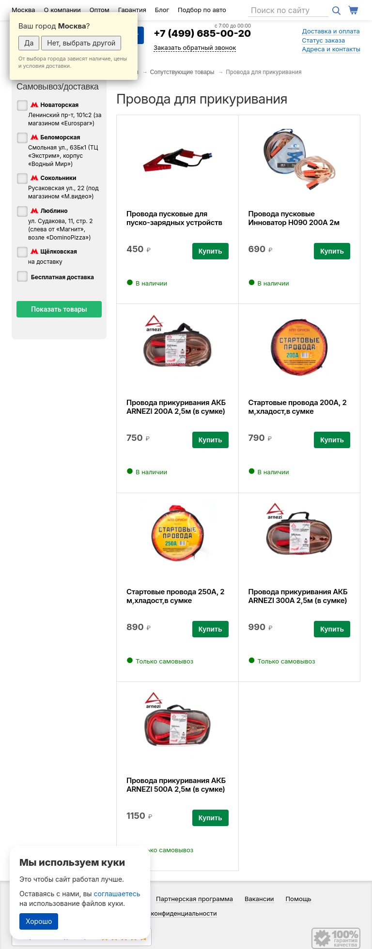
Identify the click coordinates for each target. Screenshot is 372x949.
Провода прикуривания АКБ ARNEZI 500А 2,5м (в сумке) (176, 785)
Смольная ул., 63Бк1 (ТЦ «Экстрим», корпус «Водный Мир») (63, 150)
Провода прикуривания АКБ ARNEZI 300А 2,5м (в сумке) (298, 596)
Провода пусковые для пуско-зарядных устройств (174, 218)
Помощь (298, 899)
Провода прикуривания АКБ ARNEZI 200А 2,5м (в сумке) (176, 407)
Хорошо (39, 921)
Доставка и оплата (331, 31)
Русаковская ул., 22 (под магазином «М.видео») (63, 186)
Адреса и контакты (331, 49)
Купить (210, 251)
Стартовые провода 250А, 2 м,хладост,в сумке (175, 596)
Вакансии (259, 899)
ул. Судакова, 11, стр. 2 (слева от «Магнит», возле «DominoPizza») (60, 223)
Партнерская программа (194, 899)
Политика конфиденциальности (168, 913)
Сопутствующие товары (182, 72)
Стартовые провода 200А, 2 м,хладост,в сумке (297, 407)
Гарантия (132, 10)
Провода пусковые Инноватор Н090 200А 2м (294, 218)
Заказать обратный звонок (195, 47)
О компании (62, 10)
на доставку (52, 256)
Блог (162, 10)
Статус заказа (323, 40)
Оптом (99, 10)
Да (28, 43)
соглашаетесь (117, 893)
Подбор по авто (202, 10)
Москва (23, 10)
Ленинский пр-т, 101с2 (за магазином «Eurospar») (65, 113)
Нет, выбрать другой (81, 43)
